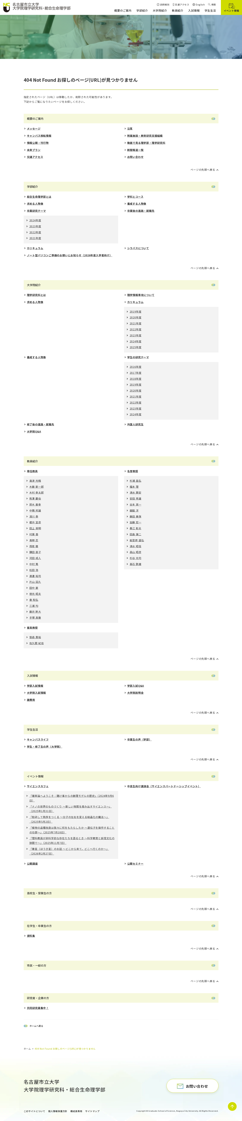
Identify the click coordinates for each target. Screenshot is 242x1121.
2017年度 (136, 373)
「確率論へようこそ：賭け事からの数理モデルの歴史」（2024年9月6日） (71, 798)
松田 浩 (33, 570)
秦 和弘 (33, 600)
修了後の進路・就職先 (40, 424)
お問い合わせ (135, 157)
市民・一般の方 (36, 965)
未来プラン (34, 150)
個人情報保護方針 (57, 1111)
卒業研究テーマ (36, 211)
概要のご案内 (35, 119)
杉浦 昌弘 (135, 481)
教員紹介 (32, 461)
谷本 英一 (135, 504)
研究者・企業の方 (38, 998)
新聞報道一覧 (135, 150)
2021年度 (35, 238)
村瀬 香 (33, 534)
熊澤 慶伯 (35, 498)
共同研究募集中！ (38, 1008)
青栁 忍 (33, 540)
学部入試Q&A (135, 686)
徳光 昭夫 (35, 594)
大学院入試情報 (36, 693)
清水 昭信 (135, 546)
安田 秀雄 (135, 498)
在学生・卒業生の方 (39, 926)
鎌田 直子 (35, 552)
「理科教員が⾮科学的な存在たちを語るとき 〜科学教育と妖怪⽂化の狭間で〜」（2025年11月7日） (72, 840)
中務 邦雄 (35, 510)
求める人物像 (35, 204)
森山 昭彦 (135, 552)
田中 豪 (33, 588)
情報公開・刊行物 (38, 143)
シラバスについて (138, 248)
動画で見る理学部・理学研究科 (146, 143)
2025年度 (136, 347)
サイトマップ (92, 1111)
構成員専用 (76, 1111)
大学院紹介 (34, 285)
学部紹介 (32, 186)
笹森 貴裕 (35, 637)
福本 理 (134, 487)
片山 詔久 (35, 582)
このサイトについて (34, 1111)
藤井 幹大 (35, 611)
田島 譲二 (135, 534)
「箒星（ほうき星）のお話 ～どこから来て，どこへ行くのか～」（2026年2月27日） (69, 851)
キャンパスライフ (38, 739)
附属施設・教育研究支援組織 (145, 136)
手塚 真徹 (35, 617)
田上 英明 (35, 528)
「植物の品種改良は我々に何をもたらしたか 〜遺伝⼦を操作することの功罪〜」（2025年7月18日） (72, 830)
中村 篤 (33, 564)
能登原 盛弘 (137, 540)
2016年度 (136, 367)
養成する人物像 (136, 204)
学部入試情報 (35, 686)
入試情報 (32, 676)
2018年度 (136, 379)
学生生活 (32, 729)
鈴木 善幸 (35, 504)
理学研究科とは (36, 295)
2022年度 (35, 232)
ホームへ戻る (36, 1025)
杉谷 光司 (135, 558)
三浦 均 (33, 606)
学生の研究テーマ (138, 357)
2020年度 (136, 317)
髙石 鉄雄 (135, 564)
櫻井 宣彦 (35, 522)
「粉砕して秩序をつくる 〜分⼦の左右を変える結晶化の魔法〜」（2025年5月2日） (69, 819)
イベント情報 (35, 776)
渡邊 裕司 (35, 576)
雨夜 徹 (33, 546)
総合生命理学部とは (39, 197)
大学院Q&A (34, 431)
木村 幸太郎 (36, 492)
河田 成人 (35, 558)
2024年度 (35, 220)
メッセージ (34, 128)
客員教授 (32, 628)
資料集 (31, 936)
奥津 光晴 (35, 481)
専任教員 (32, 471)
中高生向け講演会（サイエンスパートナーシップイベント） (164, 786)
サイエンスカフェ (38, 786)
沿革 (130, 128)
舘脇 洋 (134, 510)
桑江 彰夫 (135, 528)
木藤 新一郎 (36, 487)
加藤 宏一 (135, 522)
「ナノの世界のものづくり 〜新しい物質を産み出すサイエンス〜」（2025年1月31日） (70, 808)
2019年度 (136, 311)
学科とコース (135, 197)
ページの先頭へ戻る (203, 170)
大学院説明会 (135, 693)
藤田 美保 (135, 516)
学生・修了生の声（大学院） (44, 746)
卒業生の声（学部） (139, 739)
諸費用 (31, 700)
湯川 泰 (33, 516)
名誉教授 (132, 471)
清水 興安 (135, 492)
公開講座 (32, 863)
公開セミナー (135, 863)
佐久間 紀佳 (36, 643)
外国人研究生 (135, 424)
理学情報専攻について (141, 295)
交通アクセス (35, 157)
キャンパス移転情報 (39, 136)
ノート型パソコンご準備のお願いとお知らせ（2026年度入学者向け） (69, 255)
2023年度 (35, 226)
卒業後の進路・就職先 (141, 211)
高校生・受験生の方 (39, 893)
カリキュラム (35, 248)
